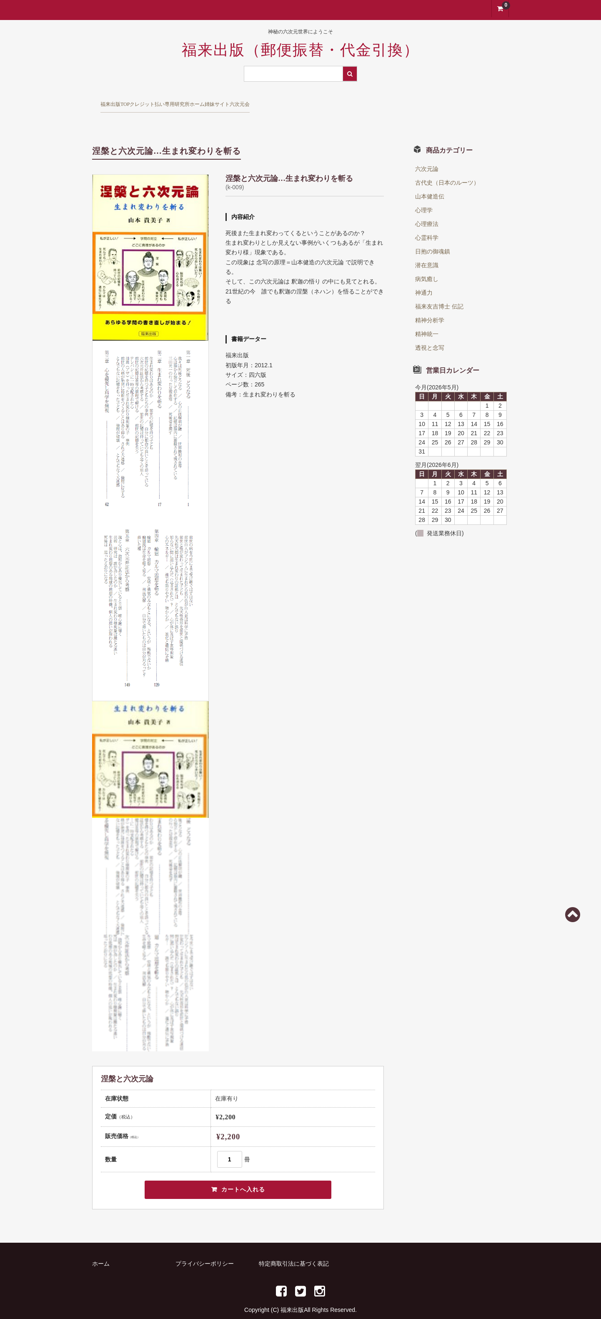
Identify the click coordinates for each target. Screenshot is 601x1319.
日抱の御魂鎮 (432, 237)
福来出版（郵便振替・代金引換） (300, 50)
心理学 (424, 196)
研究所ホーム (269, 101)
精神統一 (426, 319)
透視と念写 (429, 333)
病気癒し (426, 264)
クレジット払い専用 (197, 101)
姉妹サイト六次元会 (341, 101)
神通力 (424, 278)
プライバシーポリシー (204, 1251)
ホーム (101, 1251)
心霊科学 (426, 223)
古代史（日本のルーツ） (447, 168)
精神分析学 (429, 306)
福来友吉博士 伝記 (439, 292)
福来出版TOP (124, 101)
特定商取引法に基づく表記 (294, 1251)
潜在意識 (426, 251)
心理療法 (426, 209)
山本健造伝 (429, 182)
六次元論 (426, 154)
